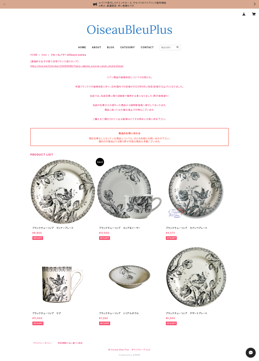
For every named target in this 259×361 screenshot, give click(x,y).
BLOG (110, 47)
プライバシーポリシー (43, 343)
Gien (44, 54)
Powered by (129, 355)
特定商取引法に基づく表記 (70, 343)
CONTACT (147, 47)
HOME (82, 47)
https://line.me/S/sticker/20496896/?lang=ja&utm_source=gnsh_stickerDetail (76, 66)
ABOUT (96, 47)
